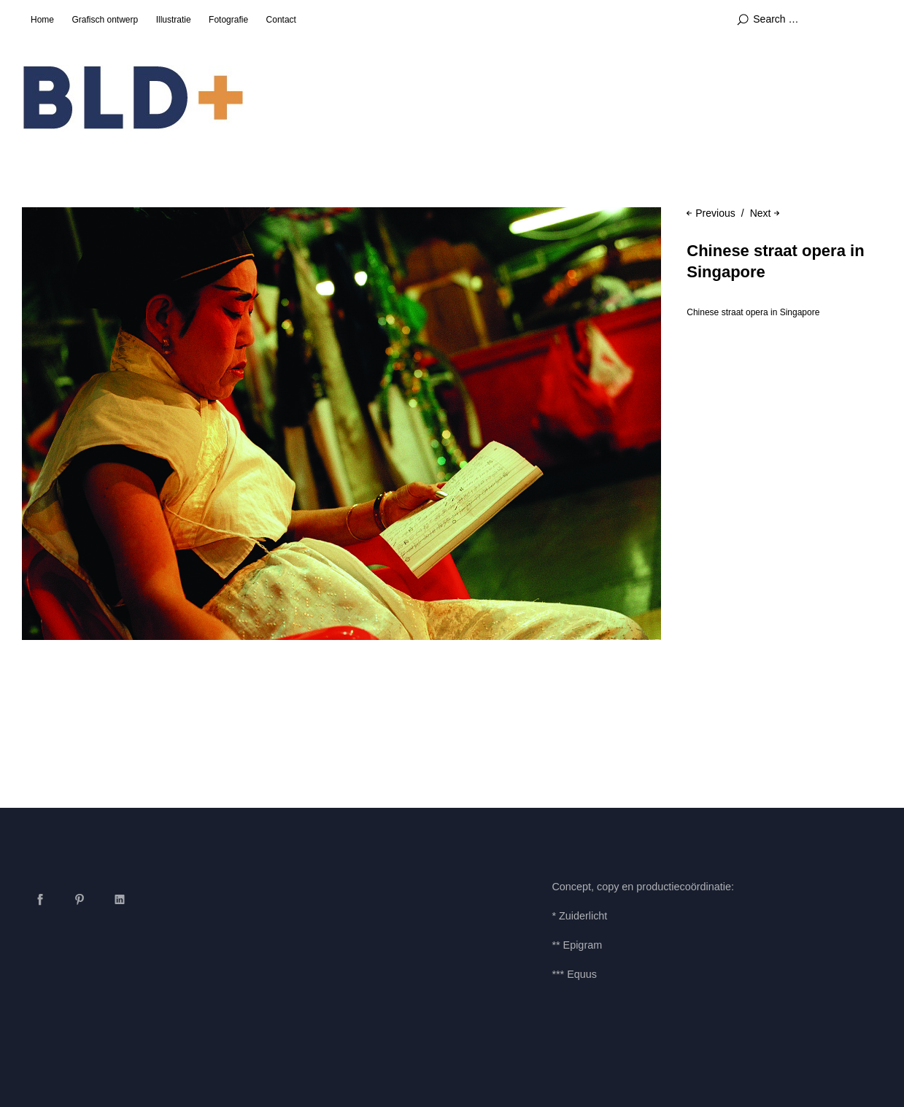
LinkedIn (119, 899)
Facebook (40, 899)
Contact (281, 20)
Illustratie (173, 20)
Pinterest (79, 899)
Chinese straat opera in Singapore (753, 312)
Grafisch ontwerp (105, 20)
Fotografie (228, 20)
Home (42, 20)
